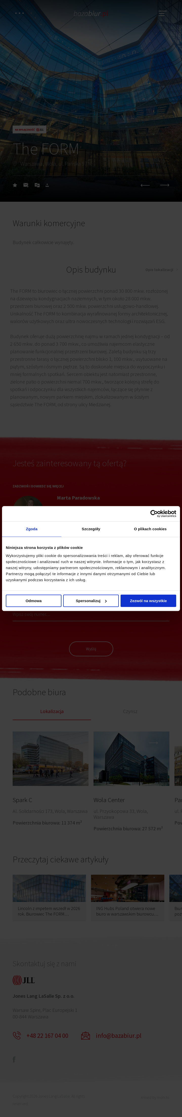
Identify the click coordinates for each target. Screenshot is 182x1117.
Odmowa (33, 601)
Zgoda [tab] (32, 529)
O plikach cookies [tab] (150, 529)
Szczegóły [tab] (91, 529)
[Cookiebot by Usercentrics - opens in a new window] (154, 513)
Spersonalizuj (91, 601)
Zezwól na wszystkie (148, 601)
